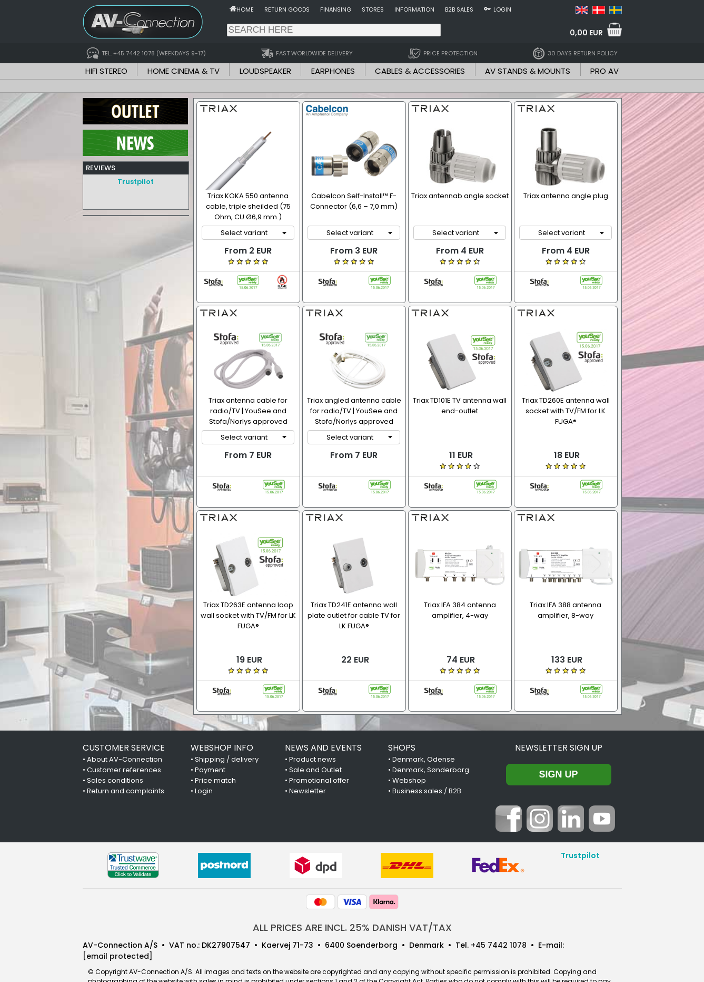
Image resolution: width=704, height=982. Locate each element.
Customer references (124, 740)
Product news (312, 730)
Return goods (287, 9)
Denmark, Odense (423, 730)
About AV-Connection (124, 730)
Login (502, 9)
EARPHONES (333, 70)
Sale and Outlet (315, 740)
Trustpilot (135, 182)
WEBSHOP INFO (222, 718)
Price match (215, 751)
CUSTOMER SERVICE (124, 718)
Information (414, 9)
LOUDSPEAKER (265, 70)
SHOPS (401, 718)
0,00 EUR (586, 32)
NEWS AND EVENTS (323, 718)
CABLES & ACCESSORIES (420, 70)
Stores (373, 9)
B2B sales (459, 9)
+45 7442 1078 (499, 915)
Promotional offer (319, 751)
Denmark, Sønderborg (430, 740)
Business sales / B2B (426, 761)
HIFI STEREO (106, 70)
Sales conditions (115, 751)
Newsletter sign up (558, 718)
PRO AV (604, 70)
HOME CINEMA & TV (183, 70)
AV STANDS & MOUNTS (527, 70)
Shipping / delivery (227, 730)
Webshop (409, 751)
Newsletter (307, 761)
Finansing (335, 9)
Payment (210, 740)
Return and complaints (125, 761)
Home (245, 9)
